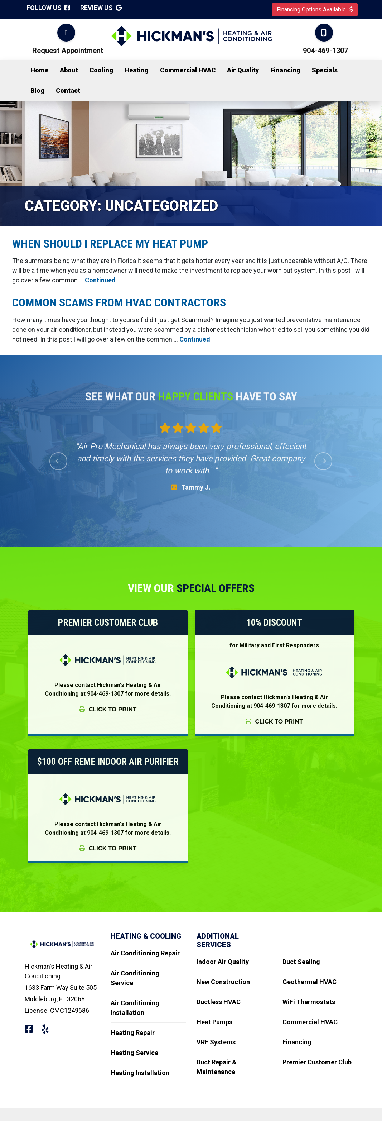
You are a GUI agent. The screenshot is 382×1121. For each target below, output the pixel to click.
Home (39, 70)
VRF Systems (216, 1042)
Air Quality (243, 70)
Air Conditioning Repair (145, 953)
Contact (68, 90)
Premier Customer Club (317, 1062)
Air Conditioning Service (135, 978)
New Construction (223, 982)
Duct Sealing (301, 961)
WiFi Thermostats (308, 1002)
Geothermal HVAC (309, 982)
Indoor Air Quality (223, 961)
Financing (285, 70)
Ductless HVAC (219, 1002)
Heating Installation (140, 1073)
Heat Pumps (214, 1022)
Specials (325, 70)
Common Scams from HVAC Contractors (120, 302)
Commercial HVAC (188, 70)
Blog (37, 90)
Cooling (101, 70)
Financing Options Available (315, 9)
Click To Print (107, 709)
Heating (137, 70)
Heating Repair (133, 1032)
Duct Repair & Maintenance (217, 1066)
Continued (100, 280)
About (69, 70)
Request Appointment (67, 50)
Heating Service (134, 1052)
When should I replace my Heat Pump (111, 244)
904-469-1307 (325, 50)
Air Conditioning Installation (135, 1007)
